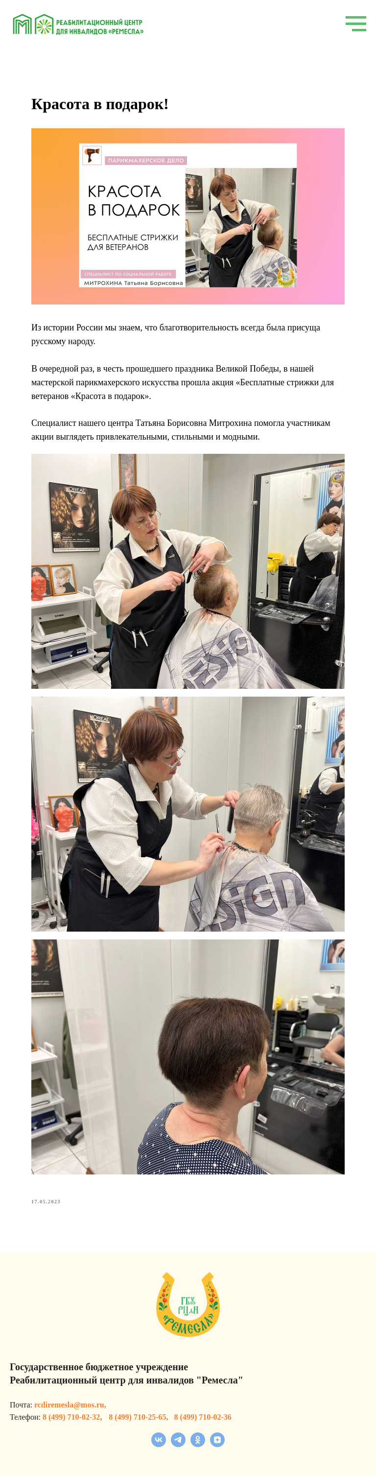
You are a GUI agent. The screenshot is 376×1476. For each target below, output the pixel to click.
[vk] (158, 1444)
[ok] (197, 1444)
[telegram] (178, 1444)
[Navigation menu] (356, 24)
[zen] (217, 1444)
